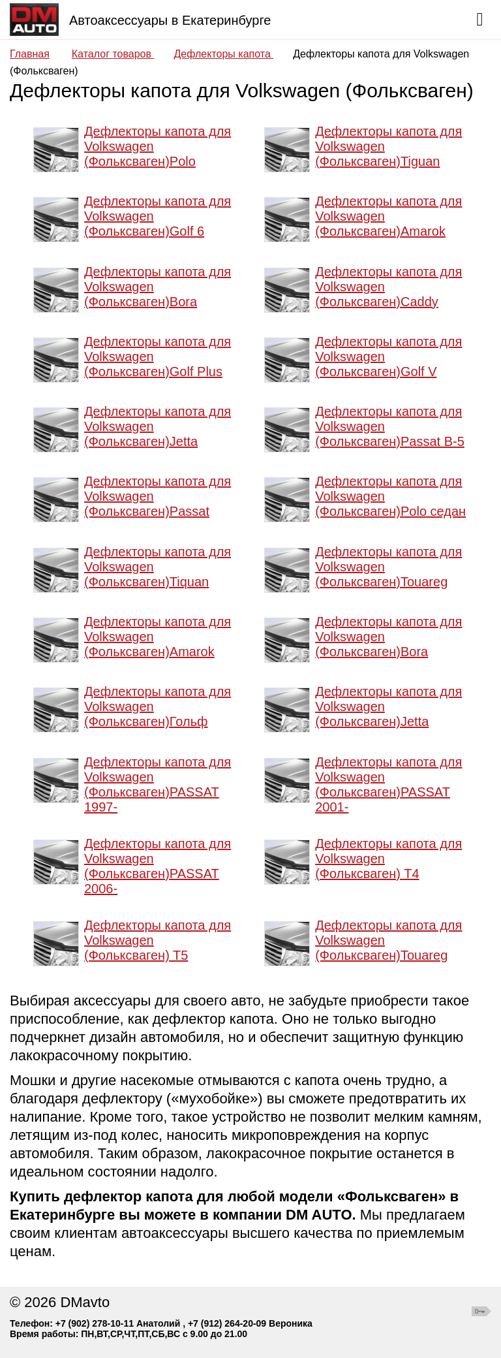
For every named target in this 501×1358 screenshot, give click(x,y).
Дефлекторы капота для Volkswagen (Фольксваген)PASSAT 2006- (157, 866)
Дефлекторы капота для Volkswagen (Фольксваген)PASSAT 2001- (388, 784)
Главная (30, 53)
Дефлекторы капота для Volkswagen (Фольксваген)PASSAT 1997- (157, 784)
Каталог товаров (113, 53)
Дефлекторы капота (223, 53)
